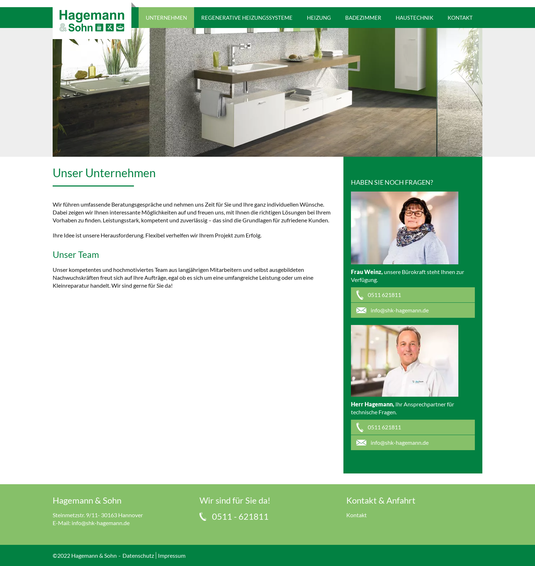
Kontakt (460, 17)
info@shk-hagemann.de (101, 522)
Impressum (171, 555)
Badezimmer (363, 17)
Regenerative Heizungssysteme (247, 17)
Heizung (319, 17)
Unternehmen (166, 17)
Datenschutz (138, 555)
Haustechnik (414, 17)
